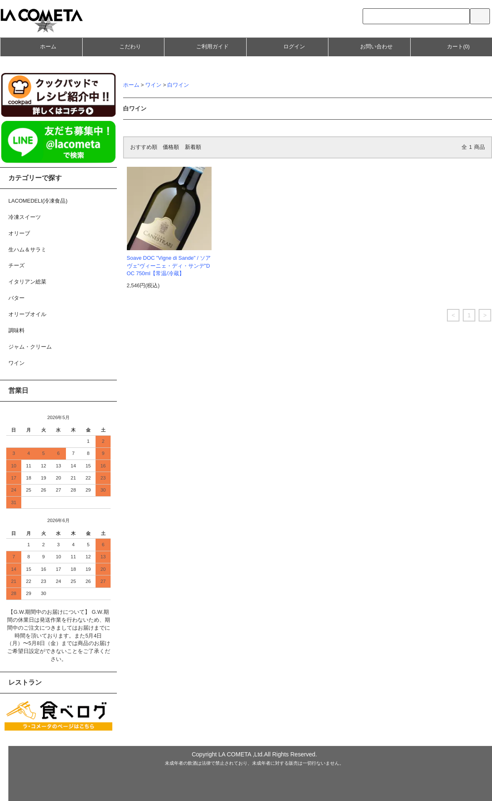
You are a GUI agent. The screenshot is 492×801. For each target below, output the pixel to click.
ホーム (41, 46)
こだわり (123, 48)
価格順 (171, 147)
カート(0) (451, 46)
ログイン (287, 46)
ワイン (153, 85)
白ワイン (178, 85)
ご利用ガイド (205, 46)
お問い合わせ (369, 46)
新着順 (193, 147)
